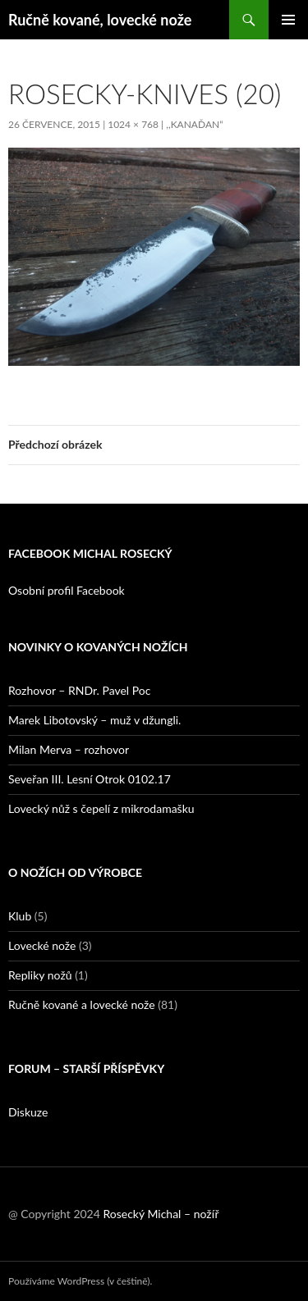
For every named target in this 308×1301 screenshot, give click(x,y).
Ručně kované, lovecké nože (99, 20)
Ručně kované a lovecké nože (81, 1004)
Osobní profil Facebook (66, 590)
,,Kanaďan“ (194, 124)
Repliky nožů (40, 975)
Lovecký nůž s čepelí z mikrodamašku (101, 808)
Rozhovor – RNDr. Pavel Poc (79, 690)
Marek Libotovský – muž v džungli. (94, 720)
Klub (19, 916)
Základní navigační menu (288, 19)
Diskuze (28, 1112)
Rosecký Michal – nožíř (160, 1214)
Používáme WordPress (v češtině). (80, 1281)
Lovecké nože (42, 945)
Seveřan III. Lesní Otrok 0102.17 (89, 779)
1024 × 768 (133, 124)
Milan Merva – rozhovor (68, 749)
